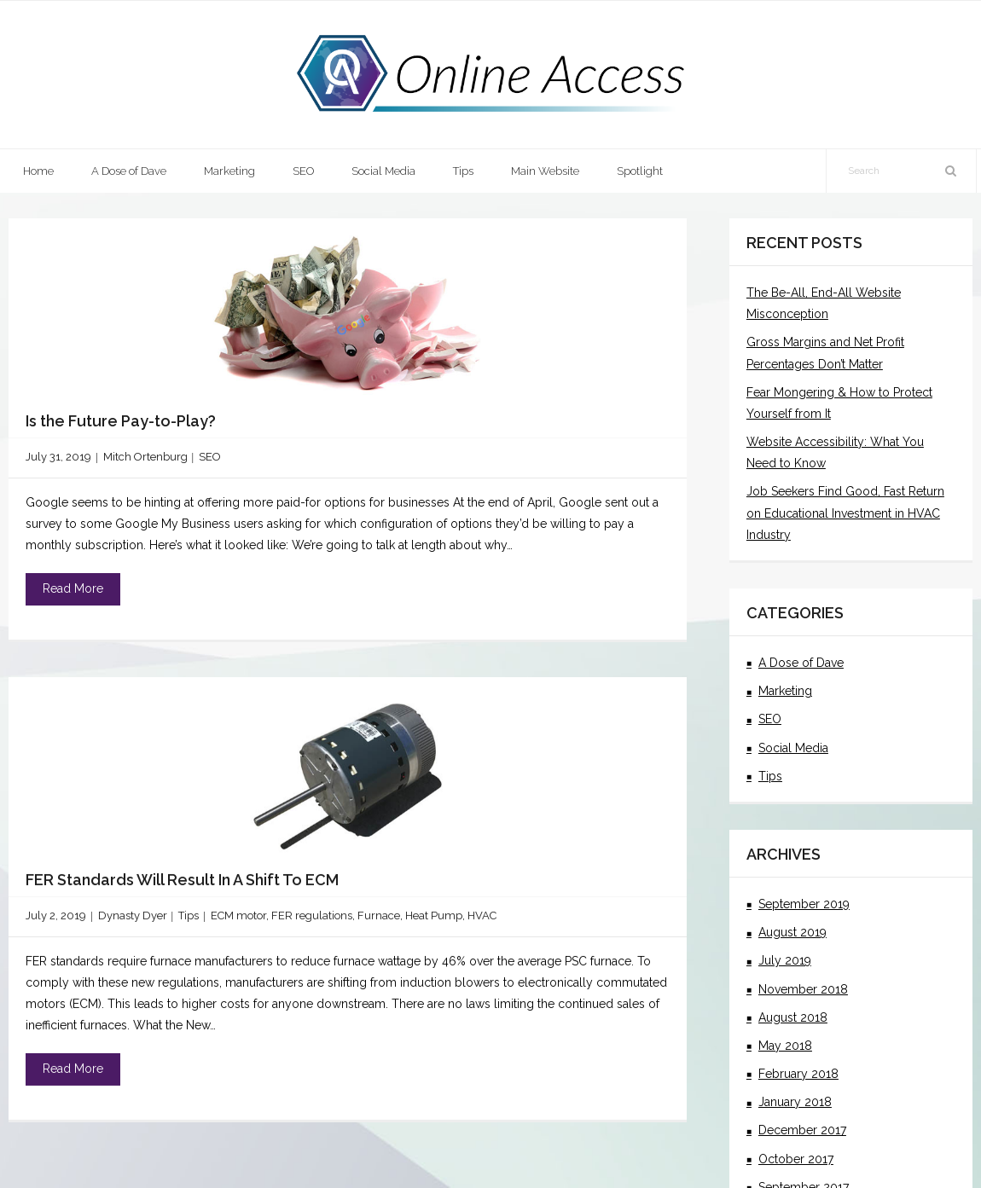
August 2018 (792, 1017)
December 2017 (802, 1130)
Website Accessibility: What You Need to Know (835, 452)
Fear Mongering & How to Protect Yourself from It (839, 402)
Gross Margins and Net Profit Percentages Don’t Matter (825, 352)
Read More (73, 588)
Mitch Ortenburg (145, 456)
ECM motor (238, 923)
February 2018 (798, 1074)
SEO (210, 456)
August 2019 (792, 932)
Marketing (785, 691)
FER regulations (311, 923)
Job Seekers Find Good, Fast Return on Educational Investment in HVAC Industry (845, 512)
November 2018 (803, 989)
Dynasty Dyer (132, 923)
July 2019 (784, 960)
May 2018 (785, 1045)
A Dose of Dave (801, 662)
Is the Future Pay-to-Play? (121, 421)
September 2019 (804, 904)
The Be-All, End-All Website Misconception (823, 303)
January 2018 (795, 1102)
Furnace (378, 923)
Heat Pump (433, 923)
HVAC (481, 923)
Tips (188, 923)
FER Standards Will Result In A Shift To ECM (182, 886)
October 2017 (795, 1159)
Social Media (793, 748)
